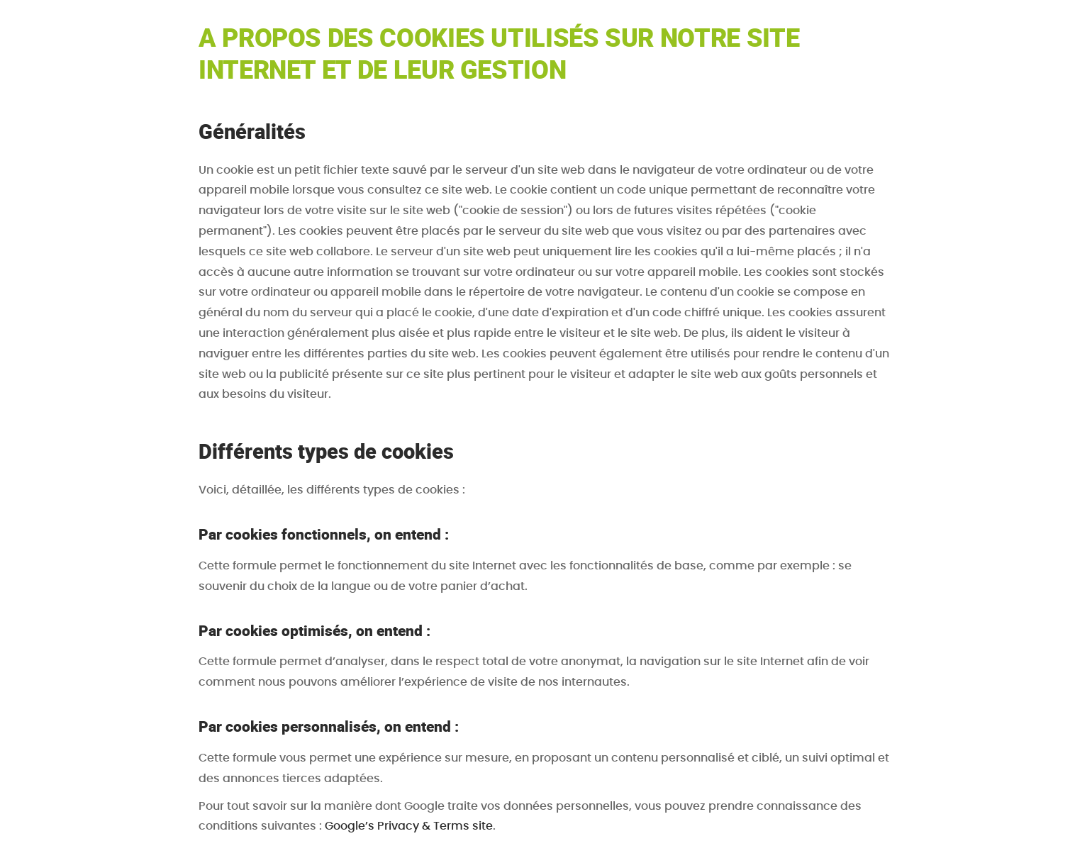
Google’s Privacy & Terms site (409, 826)
